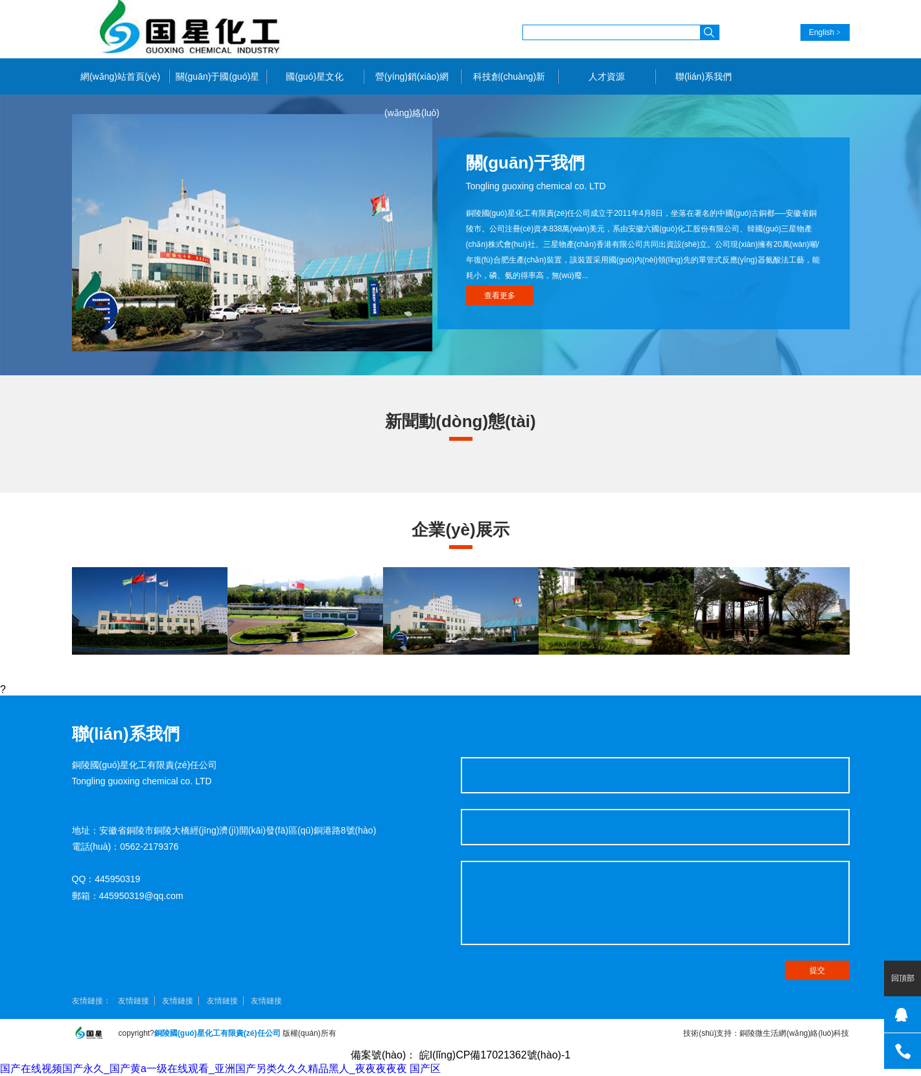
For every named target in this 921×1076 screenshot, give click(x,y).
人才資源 (607, 76)
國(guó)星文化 (315, 76)
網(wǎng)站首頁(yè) (120, 76)
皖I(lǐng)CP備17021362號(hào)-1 (494, 1054)
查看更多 (499, 295)
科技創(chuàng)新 (509, 76)
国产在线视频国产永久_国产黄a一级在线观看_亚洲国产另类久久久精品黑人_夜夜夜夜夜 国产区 (220, 1068)
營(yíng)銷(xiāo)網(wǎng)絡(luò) (412, 83)
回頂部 (903, 978)
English (821, 32)
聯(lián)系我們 (703, 76)
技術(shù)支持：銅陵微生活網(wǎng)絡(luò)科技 (766, 1033)
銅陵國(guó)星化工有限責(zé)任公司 (188, 29)
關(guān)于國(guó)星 (217, 76)
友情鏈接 (133, 1000)
